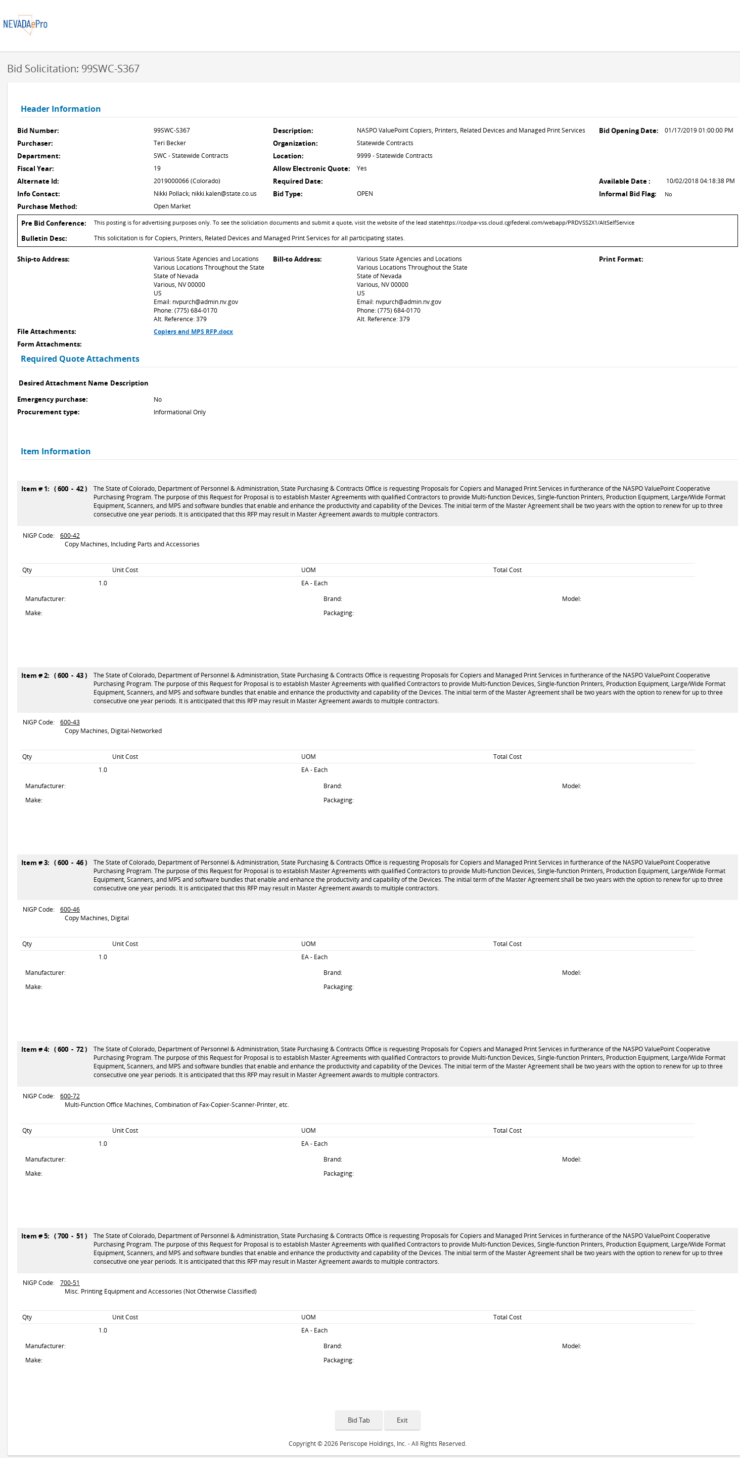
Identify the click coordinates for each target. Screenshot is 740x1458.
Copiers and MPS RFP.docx (193, 331)
